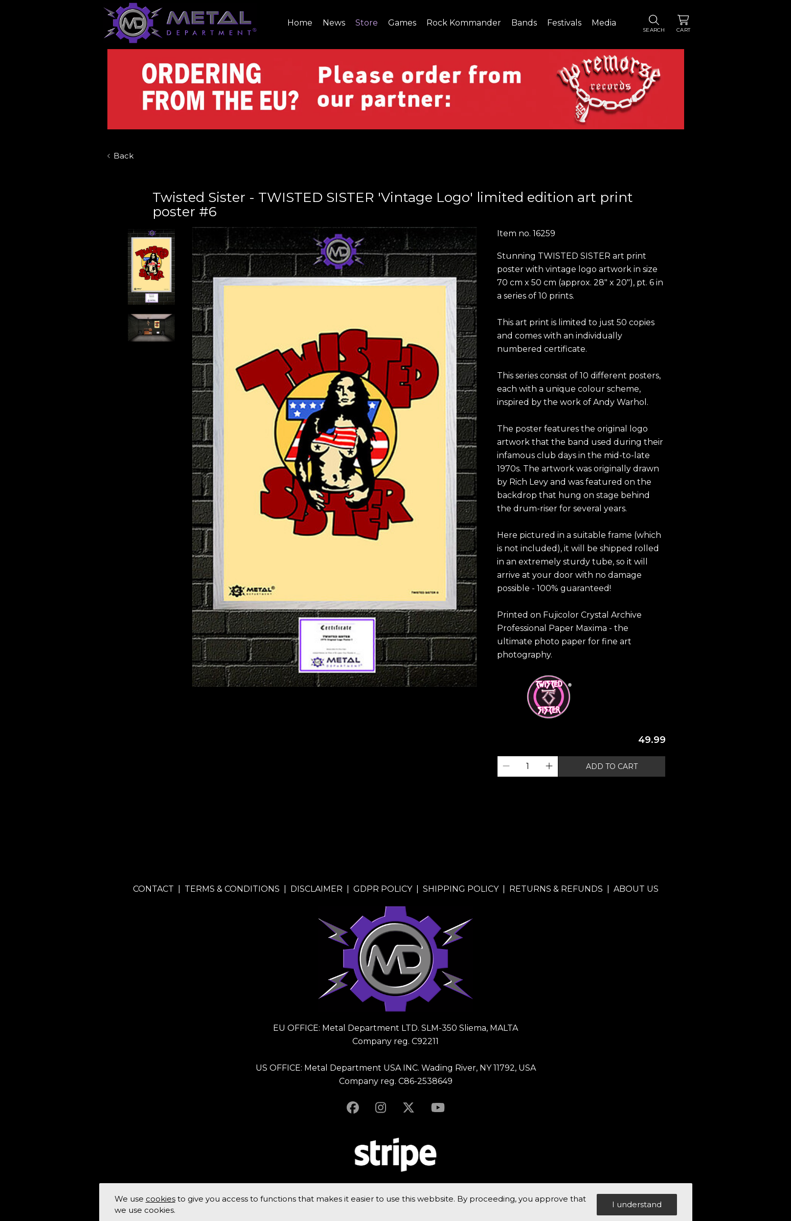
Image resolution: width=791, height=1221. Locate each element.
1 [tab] (329, 696)
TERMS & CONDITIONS (232, 889)
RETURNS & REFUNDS (556, 889)
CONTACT (153, 889)
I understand (637, 1204)
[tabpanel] (334, 457)
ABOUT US (636, 889)
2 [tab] (339, 696)
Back (120, 156)
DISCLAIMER (316, 889)
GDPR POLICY (382, 889)
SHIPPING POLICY (461, 889)
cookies (160, 1199)
